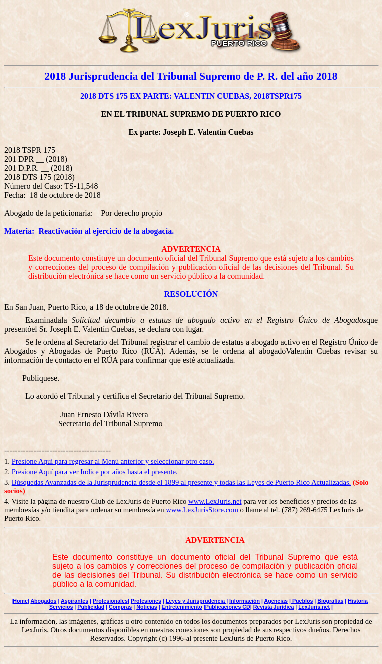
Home (20, 601)
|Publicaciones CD (227, 607)
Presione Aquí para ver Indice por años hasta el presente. (95, 472)
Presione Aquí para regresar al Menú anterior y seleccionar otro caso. (113, 462)
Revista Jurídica (273, 607)
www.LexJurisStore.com (202, 510)
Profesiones (146, 601)
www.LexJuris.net (215, 502)
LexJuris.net (314, 607)
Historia (358, 601)
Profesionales (110, 601)
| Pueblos (301, 601)
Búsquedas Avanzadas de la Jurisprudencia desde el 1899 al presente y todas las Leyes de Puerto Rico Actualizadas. (181, 482)
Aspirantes (74, 601)
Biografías (330, 601)
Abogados (43, 601)
